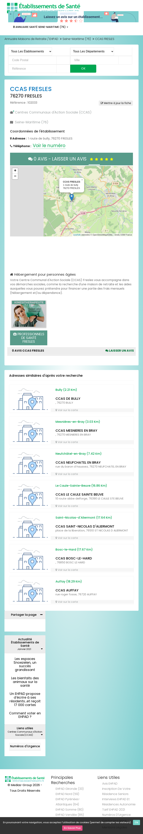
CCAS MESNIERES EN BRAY (76, 430)
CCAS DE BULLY (67, 398)
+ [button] (15, 171)
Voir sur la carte (66, 410)
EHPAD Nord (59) (67, 794)
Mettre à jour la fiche (116, 103)
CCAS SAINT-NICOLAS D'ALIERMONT (84, 526)
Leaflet (76, 234)
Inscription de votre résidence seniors (116, 791)
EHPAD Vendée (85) (70, 815)
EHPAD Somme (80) (69, 809)
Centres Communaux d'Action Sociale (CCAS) (53, 112)
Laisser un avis (119, 350)
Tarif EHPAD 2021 (113, 809)
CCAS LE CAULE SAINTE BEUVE (79, 494)
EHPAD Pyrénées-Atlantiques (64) (68, 802)
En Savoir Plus (72, 828)
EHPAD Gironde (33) (70, 789)
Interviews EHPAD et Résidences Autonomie (119, 802)
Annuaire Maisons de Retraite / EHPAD (31, 39)
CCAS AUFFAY (67, 590)
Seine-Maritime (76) (77, 39)
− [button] (15, 176)
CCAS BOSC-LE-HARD (73, 558)
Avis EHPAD (109, 783)
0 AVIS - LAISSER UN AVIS (71, 159)
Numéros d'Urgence (25, 746)
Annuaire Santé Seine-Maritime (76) (40, 27)
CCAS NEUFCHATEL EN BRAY (78, 462)
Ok (136, 823)
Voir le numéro (49, 145)
